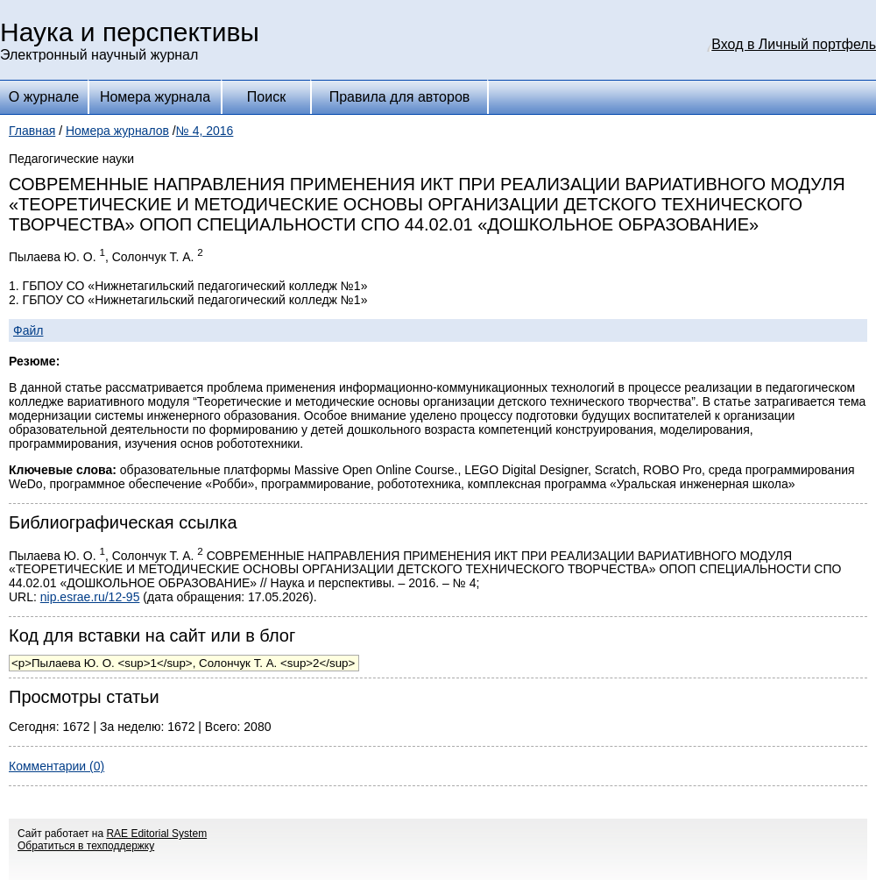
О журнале (44, 96)
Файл (28, 330)
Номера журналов (117, 131)
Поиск (266, 96)
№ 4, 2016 (205, 131)
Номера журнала (155, 96)
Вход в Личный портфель (793, 44)
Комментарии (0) (56, 766)
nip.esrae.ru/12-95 (90, 597)
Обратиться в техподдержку (86, 846)
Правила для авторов (399, 96)
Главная (32, 131)
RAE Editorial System (156, 833)
